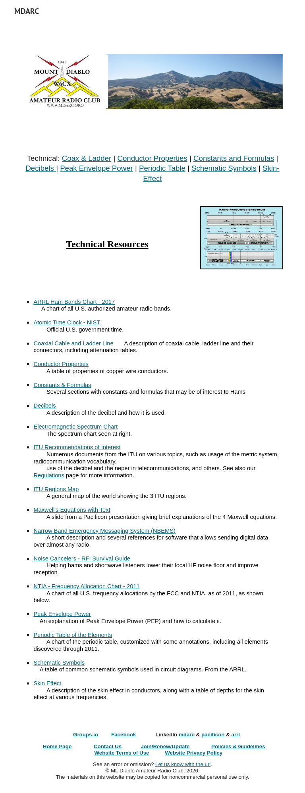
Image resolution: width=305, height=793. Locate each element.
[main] (152, 168)
